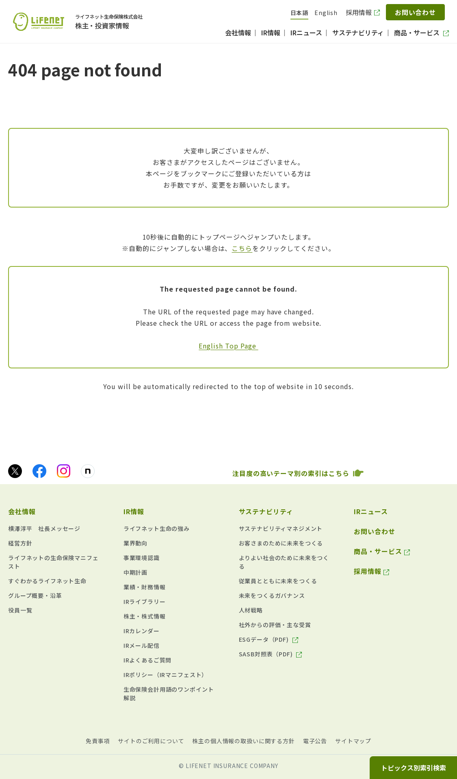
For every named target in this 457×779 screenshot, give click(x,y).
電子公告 (315, 741)
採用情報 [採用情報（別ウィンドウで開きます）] (359, 12)
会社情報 (22, 511)
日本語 (299, 13)
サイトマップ (353, 741)
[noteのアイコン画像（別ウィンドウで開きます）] (88, 471)
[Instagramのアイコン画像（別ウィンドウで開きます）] (63, 471)
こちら (242, 248)
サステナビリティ (266, 511)
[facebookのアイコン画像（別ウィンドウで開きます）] (39, 471)
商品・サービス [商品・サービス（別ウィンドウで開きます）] (378, 551)
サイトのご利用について (151, 741)
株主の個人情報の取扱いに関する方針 (243, 741)
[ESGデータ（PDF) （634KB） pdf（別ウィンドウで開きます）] (268, 639)
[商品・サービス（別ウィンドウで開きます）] (421, 32)
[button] (55, 509)
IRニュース (371, 511)
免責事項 (98, 741)
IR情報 (133, 511)
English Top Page (228, 346)
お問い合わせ (415, 12)
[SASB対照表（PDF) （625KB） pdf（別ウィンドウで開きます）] (270, 654)
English (326, 13)
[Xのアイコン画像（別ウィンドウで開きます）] (15, 471)
